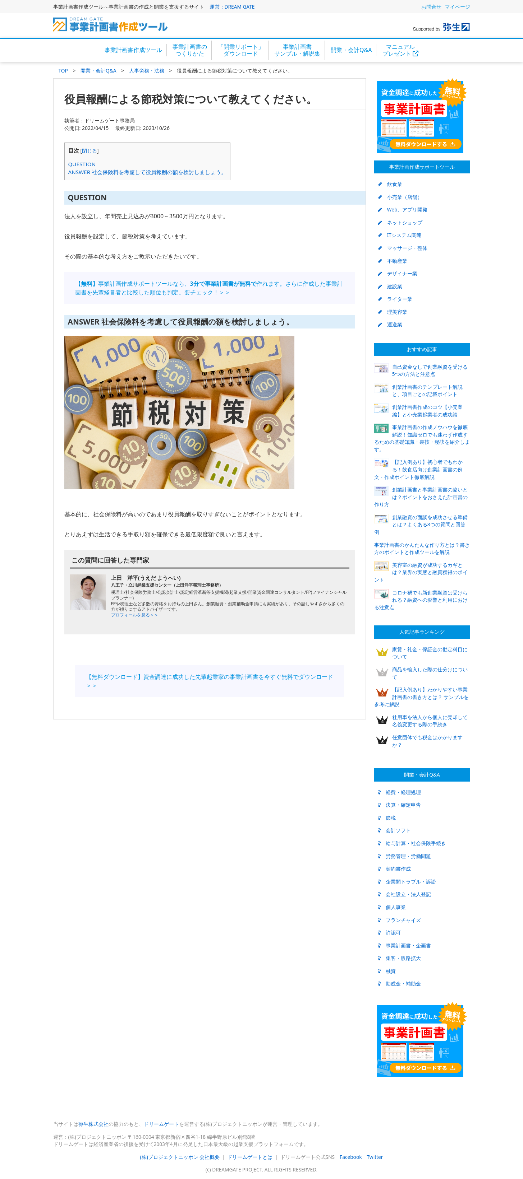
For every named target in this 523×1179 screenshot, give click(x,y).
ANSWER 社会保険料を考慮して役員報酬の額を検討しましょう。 (147, 172)
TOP (63, 70)
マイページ (457, 6)
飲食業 (390, 184)
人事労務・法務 (146, 70)
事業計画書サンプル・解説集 (297, 50)
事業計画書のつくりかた (190, 50)
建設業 (390, 286)
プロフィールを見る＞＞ (135, 615)
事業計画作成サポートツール (422, 166)
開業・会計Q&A (351, 50)
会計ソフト (394, 830)
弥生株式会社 (93, 1123)
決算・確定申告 (399, 804)
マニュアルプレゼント (400, 50)
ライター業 (395, 298)
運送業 (390, 324)
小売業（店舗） (400, 197)
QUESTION (82, 164)
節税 (387, 817)
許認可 (389, 932)
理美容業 (392, 311)
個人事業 (392, 907)
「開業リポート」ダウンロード (241, 50)
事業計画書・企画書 (404, 945)
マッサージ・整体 (402, 247)
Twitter (375, 1157)
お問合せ (431, 6)
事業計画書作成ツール (133, 50)
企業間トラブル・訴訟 (407, 881)
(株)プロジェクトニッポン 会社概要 (180, 1157)
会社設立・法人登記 (404, 894)
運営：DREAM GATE (232, 6)
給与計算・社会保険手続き (412, 843)
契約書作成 (394, 868)
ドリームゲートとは (249, 1157)
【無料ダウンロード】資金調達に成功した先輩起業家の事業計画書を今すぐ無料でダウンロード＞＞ (209, 681)
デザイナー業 (397, 273)
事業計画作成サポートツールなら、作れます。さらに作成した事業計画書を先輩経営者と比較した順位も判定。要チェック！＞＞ (209, 288)
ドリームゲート (161, 1123)
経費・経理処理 (399, 792)
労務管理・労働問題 (404, 856)
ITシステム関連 (400, 235)
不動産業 (392, 260)
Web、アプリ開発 (403, 209)
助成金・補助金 (399, 983)
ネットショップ (400, 222)
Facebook (351, 1157)
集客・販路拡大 (399, 958)
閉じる (89, 150)
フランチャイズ (399, 920)
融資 (387, 971)
